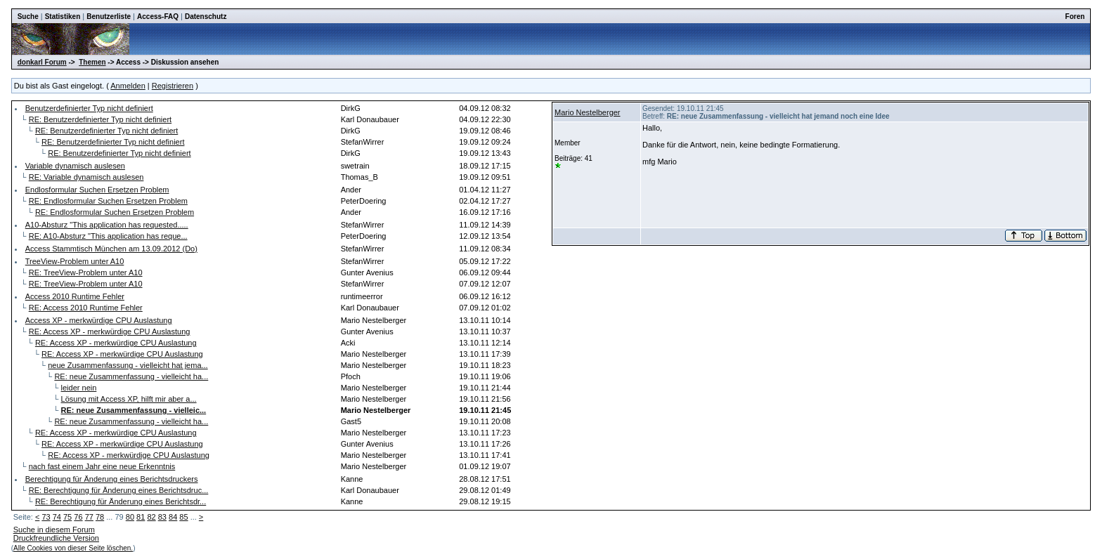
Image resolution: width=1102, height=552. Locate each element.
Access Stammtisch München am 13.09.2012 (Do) (111, 248)
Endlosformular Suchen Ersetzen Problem (97, 189)
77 (89, 517)
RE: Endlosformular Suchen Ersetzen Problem (108, 201)
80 (130, 517)
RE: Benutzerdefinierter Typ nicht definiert (100, 119)
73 (45, 517)
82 (151, 517)
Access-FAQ (158, 16)
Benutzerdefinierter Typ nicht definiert (89, 108)
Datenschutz (205, 16)
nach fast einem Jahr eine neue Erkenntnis (102, 466)
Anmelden (127, 85)
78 (100, 517)
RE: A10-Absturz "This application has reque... (108, 236)
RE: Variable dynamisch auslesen (86, 177)
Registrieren (172, 85)
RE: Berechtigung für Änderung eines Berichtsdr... (120, 501)
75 (67, 517)
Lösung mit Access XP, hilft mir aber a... (129, 399)
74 (57, 517)
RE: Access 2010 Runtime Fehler (86, 307)
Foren (1075, 16)
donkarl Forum (42, 62)
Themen (92, 62)
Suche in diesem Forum (54, 529)
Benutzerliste (108, 16)
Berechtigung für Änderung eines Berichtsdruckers (111, 479)
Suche (28, 16)
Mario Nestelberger (588, 112)
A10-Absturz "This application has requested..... (106, 225)
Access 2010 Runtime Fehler (74, 296)
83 (162, 517)
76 (78, 517)
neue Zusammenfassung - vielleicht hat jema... (127, 365)
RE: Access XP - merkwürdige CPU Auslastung (109, 331)
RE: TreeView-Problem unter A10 (86, 272)
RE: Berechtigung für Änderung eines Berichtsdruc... (119, 490)
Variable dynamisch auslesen (75, 166)
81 (140, 517)
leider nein (79, 387)
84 (173, 517)
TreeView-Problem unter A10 (74, 261)
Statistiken (63, 16)
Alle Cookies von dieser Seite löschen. (73, 548)
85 (183, 517)
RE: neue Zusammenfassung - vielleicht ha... (131, 376)
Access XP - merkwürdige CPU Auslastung (98, 320)
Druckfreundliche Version (56, 538)
